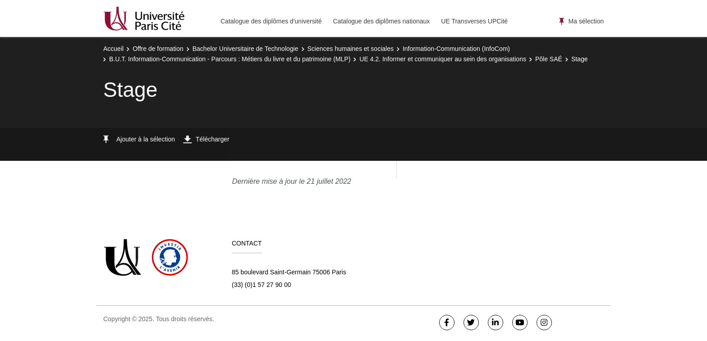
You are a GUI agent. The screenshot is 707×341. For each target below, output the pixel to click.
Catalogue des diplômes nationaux (381, 21)
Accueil (113, 48)
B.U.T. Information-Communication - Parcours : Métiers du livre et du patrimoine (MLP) (229, 59)
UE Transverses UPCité (474, 21)
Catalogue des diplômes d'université (270, 21)
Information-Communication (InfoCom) (456, 48)
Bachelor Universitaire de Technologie (245, 48)
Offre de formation (158, 48)
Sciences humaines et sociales (351, 48)
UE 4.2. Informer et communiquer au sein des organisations (442, 59)
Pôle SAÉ (548, 59)
